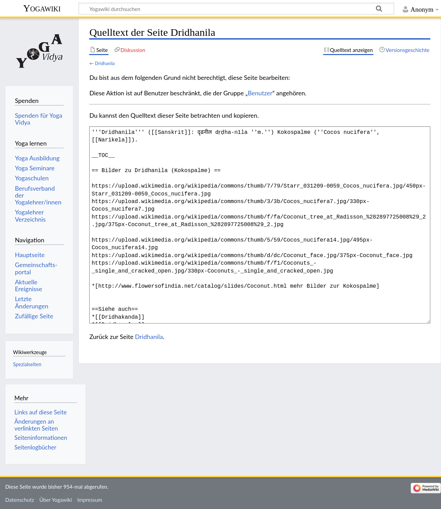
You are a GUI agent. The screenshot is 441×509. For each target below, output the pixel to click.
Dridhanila (104, 63)
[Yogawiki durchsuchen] (236, 8)
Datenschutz (19, 500)
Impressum (89, 500)
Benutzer (260, 93)
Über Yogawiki (55, 500)
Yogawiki (42, 8)
